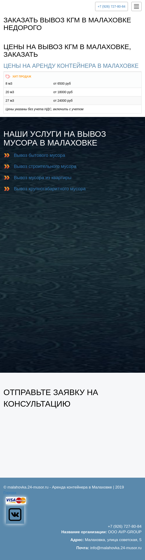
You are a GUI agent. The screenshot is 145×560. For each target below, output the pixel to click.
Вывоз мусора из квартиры (42, 177)
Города (9, 493)
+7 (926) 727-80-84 (111, 6)
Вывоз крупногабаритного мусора (50, 188)
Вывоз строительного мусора (45, 166)
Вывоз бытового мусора (39, 155)
